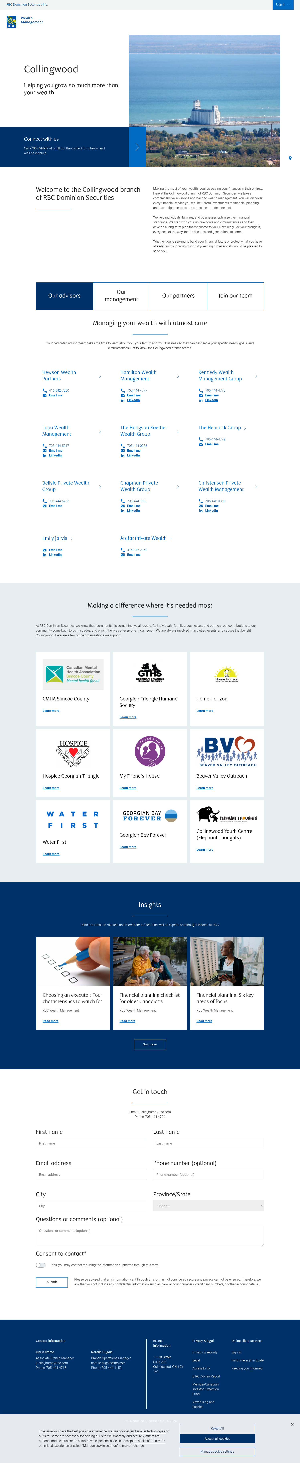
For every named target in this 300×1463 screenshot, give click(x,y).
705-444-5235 (59, 501)
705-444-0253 (137, 446)
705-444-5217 (59, 446)
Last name (166, 1132)
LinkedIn (133, 400)
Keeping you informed (247, 1368)
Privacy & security (204, 1352)
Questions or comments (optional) (79, 1220)
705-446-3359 (215, 501)
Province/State (171, 1195)
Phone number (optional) (185, 1164)
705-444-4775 (215, 390)
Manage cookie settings (217, 1454)
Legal (196, 1360)
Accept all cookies (217, 1441)
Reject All (217, 1431)
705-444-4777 (137, 390)
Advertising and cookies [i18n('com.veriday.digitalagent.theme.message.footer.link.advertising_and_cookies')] (203, 1404)
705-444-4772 (215, 439)
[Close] (292, 1427)
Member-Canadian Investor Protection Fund (205, 1389)
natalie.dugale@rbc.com (108, 1363)
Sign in (236, 1352)
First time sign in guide (248, 1360)
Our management (121, 296)
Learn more (51, 711)
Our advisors (64, 296)
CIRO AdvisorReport (206, 1376)
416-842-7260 (59, 390)
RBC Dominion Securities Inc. (27, 5)
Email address (53, 1164)
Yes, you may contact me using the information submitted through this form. (105, 1265)
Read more (50, 1021)
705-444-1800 (137, 501)
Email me (55, 395)
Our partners (178, 296)
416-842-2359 (137, 550)
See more (150, 1044)
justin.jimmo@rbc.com (52, 1363)
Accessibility (201, 1368)
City (41, 1195)
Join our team (236, 296)
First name (49, 1132)
